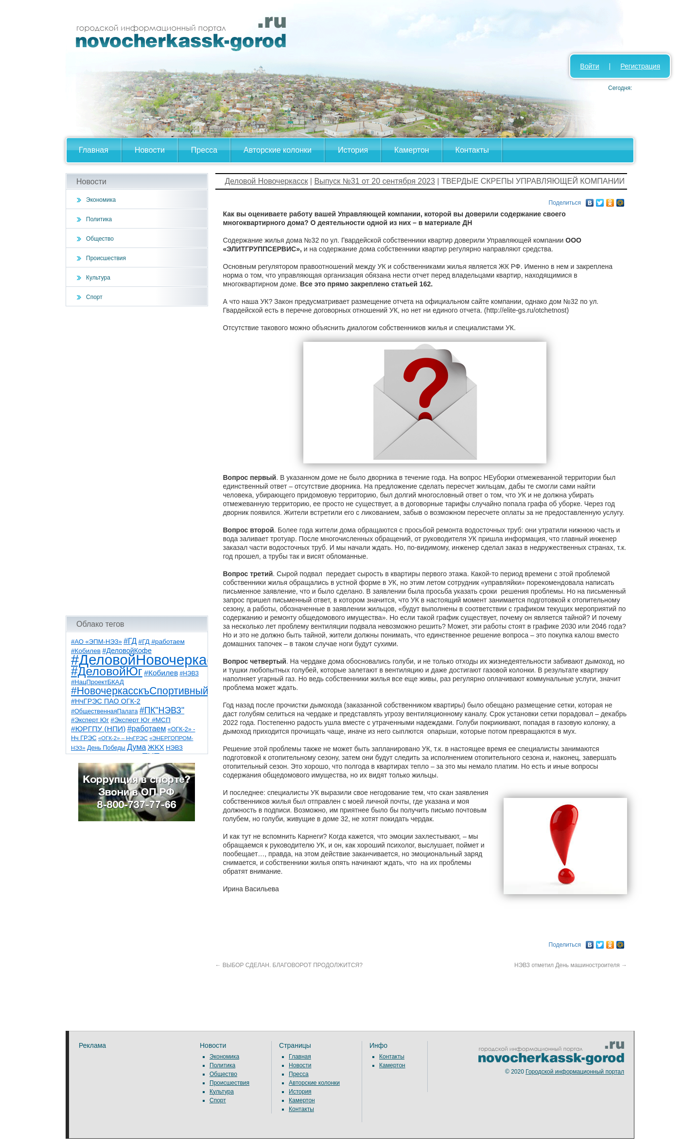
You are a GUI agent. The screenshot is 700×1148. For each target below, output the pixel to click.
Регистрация (640, 66)
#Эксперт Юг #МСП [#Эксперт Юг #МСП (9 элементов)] (140, 720)
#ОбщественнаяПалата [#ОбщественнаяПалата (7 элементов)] (104, 711)
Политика (99, 219)
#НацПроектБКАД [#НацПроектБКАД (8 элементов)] (97, 682)
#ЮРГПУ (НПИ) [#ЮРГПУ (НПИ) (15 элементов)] (98, 728)
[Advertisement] (137, 461)
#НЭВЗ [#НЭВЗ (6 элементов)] (189, 673)
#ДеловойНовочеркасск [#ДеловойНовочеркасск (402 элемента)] (149, 660)
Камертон (411, 150)
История (353, 150)
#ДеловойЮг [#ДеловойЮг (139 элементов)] (106, 671)
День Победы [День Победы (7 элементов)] (106, 747)
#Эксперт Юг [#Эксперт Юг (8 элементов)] (90, 720)
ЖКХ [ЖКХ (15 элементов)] (156, 747)
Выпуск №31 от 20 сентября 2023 (374, 181)
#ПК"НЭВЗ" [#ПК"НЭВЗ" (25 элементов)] (162, 710)
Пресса (204, 150)
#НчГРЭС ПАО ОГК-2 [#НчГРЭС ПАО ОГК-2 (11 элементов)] (105, 701)
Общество (100, 238)
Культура (98, 277)
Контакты (472, 150)
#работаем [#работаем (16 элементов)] (146, 728)
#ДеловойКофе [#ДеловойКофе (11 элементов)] (126, 650)
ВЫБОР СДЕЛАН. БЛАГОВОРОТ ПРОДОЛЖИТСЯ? (289, 965)
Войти (589, 66)
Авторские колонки (278, 150)
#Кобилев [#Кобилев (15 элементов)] (161, 673)
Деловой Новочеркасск (266, 181)
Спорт (94, 297)
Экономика (101, 199)
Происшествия (106, 258)
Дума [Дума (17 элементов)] (136, 746)
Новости (150, 150)
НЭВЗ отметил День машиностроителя (570, 965)
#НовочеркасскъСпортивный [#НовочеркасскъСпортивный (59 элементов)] (140, 690)
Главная (93, 150)
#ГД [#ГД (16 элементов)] (130, 641)
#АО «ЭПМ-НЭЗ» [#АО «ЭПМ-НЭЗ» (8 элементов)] (96, 641)
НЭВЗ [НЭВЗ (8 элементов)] (174, 747)
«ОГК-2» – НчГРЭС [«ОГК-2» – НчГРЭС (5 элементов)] (123, 738)
